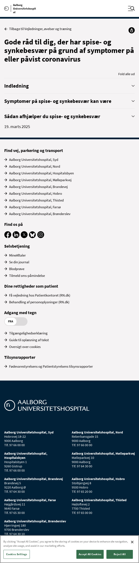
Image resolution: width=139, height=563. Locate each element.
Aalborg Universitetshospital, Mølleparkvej (40, 180)
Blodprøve (16, 268)
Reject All (119, 554)
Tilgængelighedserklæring (28, 333)
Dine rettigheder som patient (31, 286)
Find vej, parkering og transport (33, 150)
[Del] (131, 30)
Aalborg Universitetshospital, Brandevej (38, 186)
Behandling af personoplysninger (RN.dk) (39, 302)
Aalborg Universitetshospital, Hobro (35, 193)
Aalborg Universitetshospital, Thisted (36, 200)
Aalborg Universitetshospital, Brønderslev (39, 213)
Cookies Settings (16, 554)
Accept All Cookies (90, 554)
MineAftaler (17, 255)
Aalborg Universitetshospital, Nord (34, 166)
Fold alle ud (126, 74)
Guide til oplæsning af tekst (29, 340)
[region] (69, 549)
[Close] (132, 542)
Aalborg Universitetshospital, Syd (33, 159)
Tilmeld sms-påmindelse (27, 275)
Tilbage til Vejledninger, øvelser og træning (38, 29)
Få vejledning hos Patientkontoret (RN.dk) (39, 295)
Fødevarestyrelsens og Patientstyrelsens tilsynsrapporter (51, 366)
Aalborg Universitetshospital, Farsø (35, 207)
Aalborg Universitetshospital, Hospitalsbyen (41, 173)
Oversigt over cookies (25, 346)
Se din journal (19, 262)
